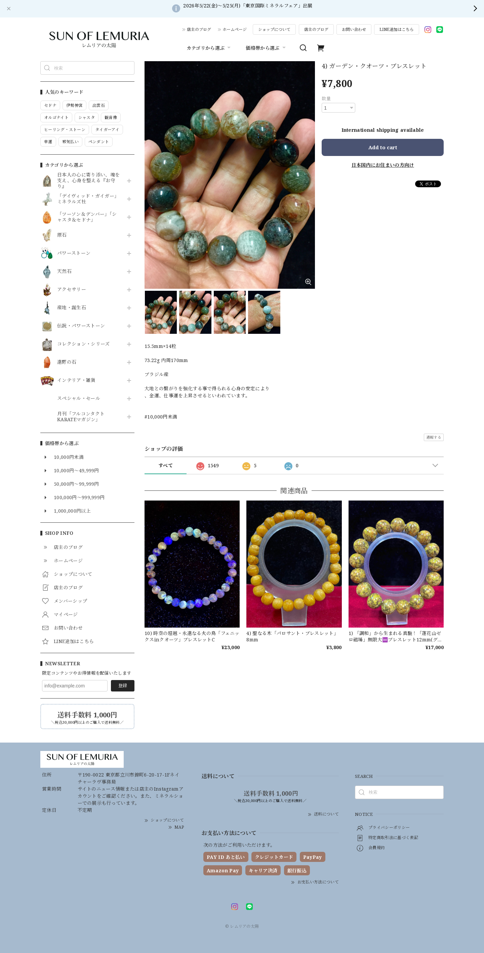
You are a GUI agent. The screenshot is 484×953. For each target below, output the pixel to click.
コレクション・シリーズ (83, 344)
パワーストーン (73, 253)
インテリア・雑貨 (76, 380)
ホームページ (235, 29)
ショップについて (274, 29)
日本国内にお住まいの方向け (383, 165)
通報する (433, 437)
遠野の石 (66, 362)
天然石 (64, 271)
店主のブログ (199, 29)
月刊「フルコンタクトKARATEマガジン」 (81, 417)
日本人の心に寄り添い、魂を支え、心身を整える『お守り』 (88, 180)
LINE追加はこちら (396, 29)
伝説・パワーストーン (81, 326)
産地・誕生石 (71, 308)
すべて (165, 465)
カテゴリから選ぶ (210, 47)
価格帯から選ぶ (266, 47)
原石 (62, 235)
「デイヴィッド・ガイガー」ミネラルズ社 (88, 199)
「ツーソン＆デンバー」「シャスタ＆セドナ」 (87, 217)
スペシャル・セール (78, 398)
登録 (122, 685)
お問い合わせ (354, 29)
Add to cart (382, 147)
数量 (326, 98)
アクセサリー (71, 289)
